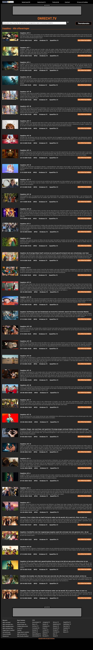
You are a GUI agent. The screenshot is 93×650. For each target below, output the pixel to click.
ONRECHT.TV (47, 18)
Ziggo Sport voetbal (8, 630)
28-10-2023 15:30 (25, 584)
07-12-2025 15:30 (25, 187)
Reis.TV (55, 634)
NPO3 (35, 40)
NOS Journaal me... (8, 624)
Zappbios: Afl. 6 (25, 268)
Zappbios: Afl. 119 (26, 326)
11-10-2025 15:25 (25, 275)
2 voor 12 (19, 628)
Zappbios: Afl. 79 (25, 297)
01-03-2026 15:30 (26, 70)
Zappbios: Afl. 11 (25, 180)
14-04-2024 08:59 (26, 468)
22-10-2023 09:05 (26, 598)
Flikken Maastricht (22, 626)
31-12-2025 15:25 (25, 85)
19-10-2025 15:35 (25, 261)
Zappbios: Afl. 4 (25, 488)
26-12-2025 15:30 (25, 143)
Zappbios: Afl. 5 (25, 33)
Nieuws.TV (56, 626)
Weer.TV (65, 630)
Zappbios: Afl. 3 (25, 459)
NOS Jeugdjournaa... (8, 626)
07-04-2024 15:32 (26, 481)
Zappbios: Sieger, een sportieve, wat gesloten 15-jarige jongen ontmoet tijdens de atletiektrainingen (54, 429)
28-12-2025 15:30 (25, 128)
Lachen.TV (45, 630)
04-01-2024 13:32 (26, 540)
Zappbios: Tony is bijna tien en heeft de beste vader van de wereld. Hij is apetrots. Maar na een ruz (53, 517)
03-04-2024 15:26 (26, 496)
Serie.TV (55, 636)
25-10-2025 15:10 (25, 246)
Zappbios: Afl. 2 (25, 62)
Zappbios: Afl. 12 (25, 165)
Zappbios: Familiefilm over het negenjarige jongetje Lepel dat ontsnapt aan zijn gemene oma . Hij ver (54, 532)
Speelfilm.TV (54, 40)
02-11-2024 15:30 (25, 349)
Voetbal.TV (66, 628)
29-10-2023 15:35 (25, 570)
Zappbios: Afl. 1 (25, 48)
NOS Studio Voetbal (23, 636)
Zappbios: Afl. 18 (25, 92)
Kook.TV (45, 628)
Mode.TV (45, 634)
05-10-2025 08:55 (26, 292)
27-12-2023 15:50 (25, 554)
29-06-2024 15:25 (26, 407)
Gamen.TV (35, 630)
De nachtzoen (6, 632)
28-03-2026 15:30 (26, 56)
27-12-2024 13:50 (25, 319)
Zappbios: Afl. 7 (25, 503)
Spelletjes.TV (67, 624)
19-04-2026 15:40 (26, 40)
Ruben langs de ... (22, 624)
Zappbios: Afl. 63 (25, 547)
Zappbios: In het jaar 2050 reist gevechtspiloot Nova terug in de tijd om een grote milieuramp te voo (54, 561)
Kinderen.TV (44, 40)
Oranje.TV (55, 630)
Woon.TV (65, 632)
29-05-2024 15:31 (26, 452)
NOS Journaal (6, 622)
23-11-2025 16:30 (25, 202)
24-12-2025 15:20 (25, 158)
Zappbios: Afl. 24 (25, 209)
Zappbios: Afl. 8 (25, 238)
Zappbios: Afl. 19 (25, 370)
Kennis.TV (45, 624)
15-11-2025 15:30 (25, 219)
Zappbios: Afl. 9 (25, 224)
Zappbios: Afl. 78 (25, 341)
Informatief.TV (36, 636)
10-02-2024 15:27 (25, 525)
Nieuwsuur (6, 636)
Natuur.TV (56, 622)
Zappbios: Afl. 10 (25, 194)
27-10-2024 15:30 (25, 364)
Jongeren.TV (46, 622)
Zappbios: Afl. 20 (25, 77)
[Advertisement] (47, 10)
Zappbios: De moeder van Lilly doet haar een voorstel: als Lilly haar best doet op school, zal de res (53, 576)
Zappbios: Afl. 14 (25, 150)
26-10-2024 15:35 (26, 380)
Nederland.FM (26, 2)
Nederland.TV (41, 2)
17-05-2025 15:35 (25, 305)
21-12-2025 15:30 (25, 172)
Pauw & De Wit (7, 634)
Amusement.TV (36, 622)
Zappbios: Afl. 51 (25, 282)
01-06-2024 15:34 (26, 437)
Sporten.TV (66, 626)
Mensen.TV (46, 632)
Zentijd (19, 630)
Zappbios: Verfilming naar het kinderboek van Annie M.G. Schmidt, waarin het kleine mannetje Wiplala (54, 312)
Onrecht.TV (56, 628)
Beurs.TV (34, 624)
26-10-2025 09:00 (26, 232)
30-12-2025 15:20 (25, 100)
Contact (67, 2)
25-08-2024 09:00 (26, 393)
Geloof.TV (35, 632)
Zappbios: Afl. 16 (25, 136)
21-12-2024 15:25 (25, 334)
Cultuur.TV (35, 626)
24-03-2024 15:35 (26, 512)
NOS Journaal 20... (22, 634)
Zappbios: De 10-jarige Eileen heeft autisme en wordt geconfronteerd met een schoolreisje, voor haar (54, 253)
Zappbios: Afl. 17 (25, 121)
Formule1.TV (35, 628)
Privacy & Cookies (82, 2)
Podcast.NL (55, 2)
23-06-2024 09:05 (26, 422)
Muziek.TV (45, 636)
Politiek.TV (56, 632)
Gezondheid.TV (36, 634)
